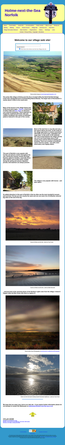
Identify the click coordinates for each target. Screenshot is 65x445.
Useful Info (21, 25)
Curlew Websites (23, 431)
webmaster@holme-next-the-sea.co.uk (41, 406)
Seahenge (47, 29)
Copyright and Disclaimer (43, 431)
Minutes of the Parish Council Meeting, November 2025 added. (16, 421)
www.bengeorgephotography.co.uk (48, 94)
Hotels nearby (39, 25)
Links (53, 29)
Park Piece (51, 27)
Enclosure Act (43, 27)
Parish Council (26, 27)
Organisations (33, 29)
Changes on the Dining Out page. (10, 420)
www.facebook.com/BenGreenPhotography (50, 351)
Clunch (21, 109)
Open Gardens (23, 29)
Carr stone (18, 110)
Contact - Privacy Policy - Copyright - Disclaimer (24, 32)
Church (18, 27)
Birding (6, 27)
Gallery (41, 29)
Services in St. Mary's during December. (11, 422)
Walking (12, 27)
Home (5, 25)
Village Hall (34, 27)
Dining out (56, 25)
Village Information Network (11, 29)
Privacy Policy (32, 433)
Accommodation (30, 25)
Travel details (12, 25)
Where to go (49, 25)
